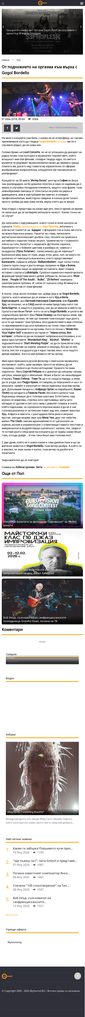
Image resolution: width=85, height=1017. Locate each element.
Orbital (10, 657)
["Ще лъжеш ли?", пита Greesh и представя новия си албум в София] (8, 862)
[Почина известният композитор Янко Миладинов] (8, 874)
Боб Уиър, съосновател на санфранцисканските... (32, 900)
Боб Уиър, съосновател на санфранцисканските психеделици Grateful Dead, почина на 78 (34, 619)
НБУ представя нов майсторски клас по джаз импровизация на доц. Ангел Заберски (32, 571)
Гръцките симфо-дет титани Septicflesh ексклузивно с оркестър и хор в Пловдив (41, 31)
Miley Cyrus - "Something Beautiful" (25, 811)
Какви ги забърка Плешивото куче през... (43, 848)
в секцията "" (57, 467)
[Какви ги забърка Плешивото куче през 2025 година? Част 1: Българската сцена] (8, 849)
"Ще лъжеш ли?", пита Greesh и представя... (45, 861)
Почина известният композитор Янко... (41, 873)
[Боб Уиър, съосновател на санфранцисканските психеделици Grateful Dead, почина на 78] (8, 899)
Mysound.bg (15, 942)
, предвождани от (36, 226)
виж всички (12, 914)
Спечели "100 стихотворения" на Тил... (41, 886)
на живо (53, 141)
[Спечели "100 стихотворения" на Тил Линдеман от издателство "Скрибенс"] (8, 887)
